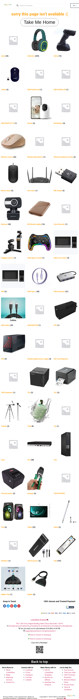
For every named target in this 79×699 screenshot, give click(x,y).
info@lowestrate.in (49, 631)
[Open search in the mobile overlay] (39, 5)
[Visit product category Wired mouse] (13, 177)
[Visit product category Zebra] (66, 43)
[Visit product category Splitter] (39, 581)
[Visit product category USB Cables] (13, 312)
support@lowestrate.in (33, 631)
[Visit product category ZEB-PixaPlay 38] (66, 76)
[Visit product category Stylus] (66, 514)
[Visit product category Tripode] (13, 413)
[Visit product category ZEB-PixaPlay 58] (39, 76)
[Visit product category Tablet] (39, 514)
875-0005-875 (46, 626)
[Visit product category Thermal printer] (13, 480)
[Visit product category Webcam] (13, 211)
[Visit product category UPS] (66, 312)
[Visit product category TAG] (13, 514)
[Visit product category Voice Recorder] (66, 211)
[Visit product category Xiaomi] (39, 110)
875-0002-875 (14, 626)
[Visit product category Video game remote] (39, 245)
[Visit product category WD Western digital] (39, 211)
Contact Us (10, 682)
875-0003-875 (24, 626)
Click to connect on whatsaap (40, 635)
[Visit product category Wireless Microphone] (39, 144)
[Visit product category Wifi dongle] (66, 177)
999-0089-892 (67, 626)
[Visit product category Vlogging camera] (13, 245)
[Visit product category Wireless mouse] (13, 144)
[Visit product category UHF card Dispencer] (66, 346)
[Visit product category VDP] (13, 278)
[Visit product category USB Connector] (66, 278)
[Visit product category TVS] (39, 379)
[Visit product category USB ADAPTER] (39, 312)
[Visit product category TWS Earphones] (13, 379)
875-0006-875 (57, 626)
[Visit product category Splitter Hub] (13, 581)
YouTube (28, 677)
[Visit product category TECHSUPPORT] (66, 480)
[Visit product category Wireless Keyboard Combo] (66, 144)
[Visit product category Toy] (66, 413)
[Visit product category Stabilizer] (13, 548)
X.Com (27, 672)
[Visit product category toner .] (13, 447)
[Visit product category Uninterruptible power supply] (39, 346)
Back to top (39, 662)
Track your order (70, 672)
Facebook (28, 670)
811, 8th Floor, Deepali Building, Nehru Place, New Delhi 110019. (40, 624)
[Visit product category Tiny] (39, 447)
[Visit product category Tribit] (39, 413)
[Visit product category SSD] (66, 548)
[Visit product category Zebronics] (39, 43)
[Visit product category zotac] (13, 43)
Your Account (68, 670)
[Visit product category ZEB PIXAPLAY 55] (13, 110)
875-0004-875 (35, 626)
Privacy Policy (69, 685)
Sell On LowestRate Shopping (49, 672)
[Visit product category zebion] (13, 76)
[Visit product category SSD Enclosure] (39, 548)
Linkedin (28, 680)
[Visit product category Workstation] (66, 110)
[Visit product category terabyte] (39, 480)
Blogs (8, 675)
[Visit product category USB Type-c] (39, 278)
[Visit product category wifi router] (39, 177)
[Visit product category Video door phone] (66, 245)
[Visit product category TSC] (66, 379)
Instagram (29, 675)
